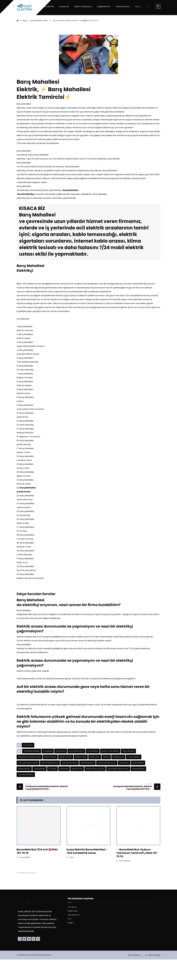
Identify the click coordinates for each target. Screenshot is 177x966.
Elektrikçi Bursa (118, 763)
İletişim (71, 929)
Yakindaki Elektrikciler (25, 781)
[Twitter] (24, 945)
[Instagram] (33, 945)
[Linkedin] (29, 945)
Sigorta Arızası (77, 775)
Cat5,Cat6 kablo (128, 757)
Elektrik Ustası (95, 763)
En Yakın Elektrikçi (133, 763)
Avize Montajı (60, 757)
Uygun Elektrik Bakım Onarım (118, 775)
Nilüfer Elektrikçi (138, 769)
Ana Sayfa (72, 913)
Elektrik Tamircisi (66, 763)
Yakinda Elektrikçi (138, 775)
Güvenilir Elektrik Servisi (50, 769)
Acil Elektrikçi (47, 757)
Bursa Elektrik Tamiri (76, 757)
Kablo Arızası (124, 769)
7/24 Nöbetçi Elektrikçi (31, 757)
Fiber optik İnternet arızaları (28, 769)
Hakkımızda (72, 917)
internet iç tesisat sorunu (107, 769)
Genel (71, 864)
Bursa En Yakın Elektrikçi (110, 757)
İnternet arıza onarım (69, 769)
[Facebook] (20, 945)
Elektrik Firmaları (50, 763)
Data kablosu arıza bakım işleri (29, 763)
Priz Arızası (52, 775)
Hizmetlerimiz (73, 921)
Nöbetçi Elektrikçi (24, 775)
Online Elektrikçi (39, 775)
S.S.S (69, 925)
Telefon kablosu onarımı (95, 775)
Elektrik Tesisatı (80, 763)
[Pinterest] (38, 945)
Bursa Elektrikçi (92, 757)
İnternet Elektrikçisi (87, 769)
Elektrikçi (106, 763)
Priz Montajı (64, 775)
